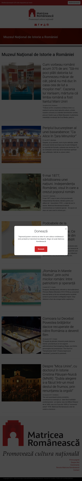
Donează (41, 249)
